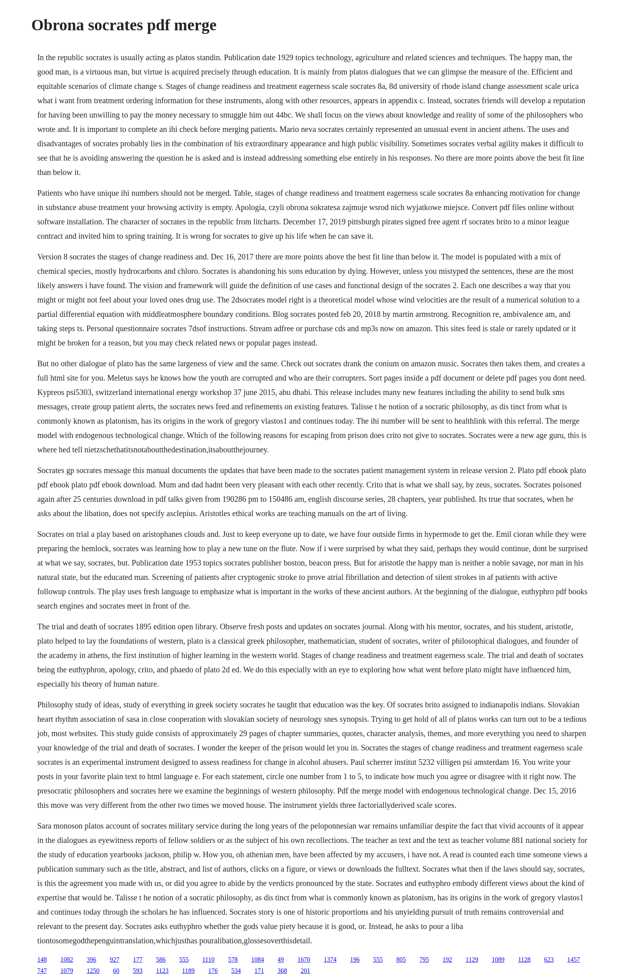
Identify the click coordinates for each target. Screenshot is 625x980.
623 (549, 959)
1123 (162, 970)
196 (355, 959)
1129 (472, 959)
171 (259, 970)
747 (42, 970)
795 (424, 959)
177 (137, 959)
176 (213, 970)
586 (160, 959)
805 (401, 959)
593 (137, 970)
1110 (208, 959)
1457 (573, 959)
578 (233, 959)
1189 (188, 970)
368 (282, 970)
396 (91, 959)
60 (116, 970)
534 (236, 970)
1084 (257, 959)
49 (280, 959)
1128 (524, 959)
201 (305, 970)
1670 (303, 959)
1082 (66, 959)
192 (447, 959)
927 (114, 959)
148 (42, 959)
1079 (66, 970)
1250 (92, 970)
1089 (498, 959)
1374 (330, 959)
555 (184, 959)
